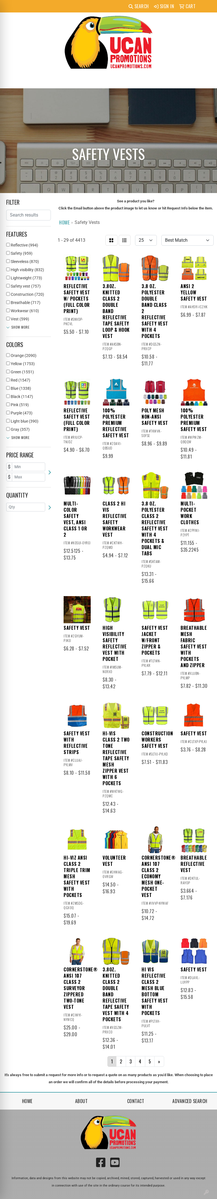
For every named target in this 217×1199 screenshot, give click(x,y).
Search (139, 6)
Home (27, 1101)
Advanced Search (189, 1101)
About (81, 1101)
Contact (135, 1101)
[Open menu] (205, 80)
